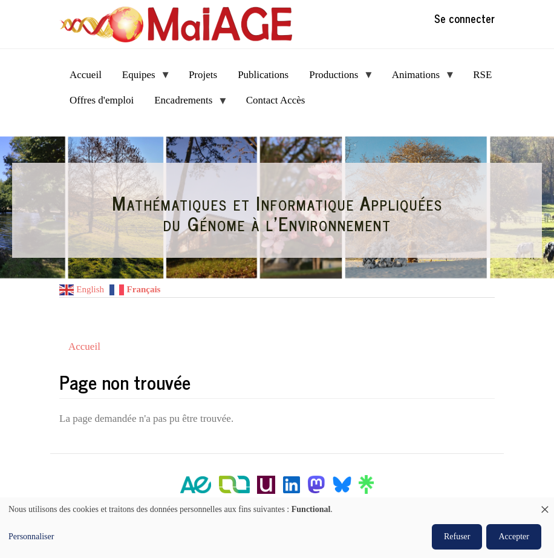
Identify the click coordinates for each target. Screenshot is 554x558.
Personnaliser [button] (31, 536)
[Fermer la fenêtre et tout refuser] (545, 505)
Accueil (84, 346)
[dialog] (277, 527)
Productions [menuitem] (336, 78)
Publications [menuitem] (263, 74)
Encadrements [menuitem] (186, 103)
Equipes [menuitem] (141, 78)
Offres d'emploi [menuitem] (102, 100)
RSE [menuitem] (482, 74)
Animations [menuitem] (418, 78)
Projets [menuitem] (203, 74)
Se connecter (464, 18)
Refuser (457, 536)
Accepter (513, 536)
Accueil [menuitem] (86, 74)
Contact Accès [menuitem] (275, 100)
